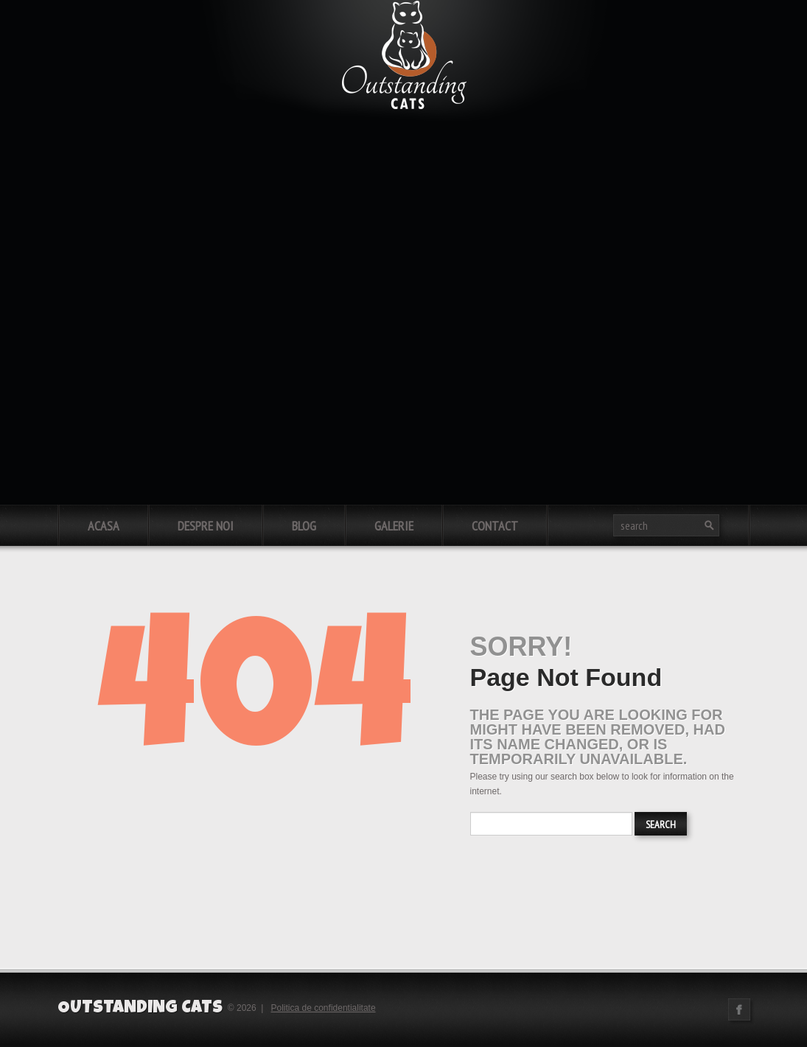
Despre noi (206, 525)
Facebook (739, 1009)
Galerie (393, 525)
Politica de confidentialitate (323, 1008)
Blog (304, 525)
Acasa (103, 525)
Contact (495, 525)
